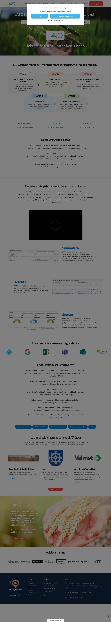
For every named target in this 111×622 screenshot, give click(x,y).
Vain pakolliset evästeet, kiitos (65, 16)
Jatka (39, 16)
